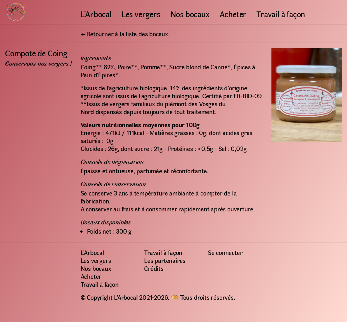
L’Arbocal (96, 13)
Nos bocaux (190, 13)
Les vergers (141, 13)
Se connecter (225, 252)
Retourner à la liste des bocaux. (128, 33)
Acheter (233, 13)
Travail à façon (281, 13)
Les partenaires (164, 260)
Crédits (153, 268)
